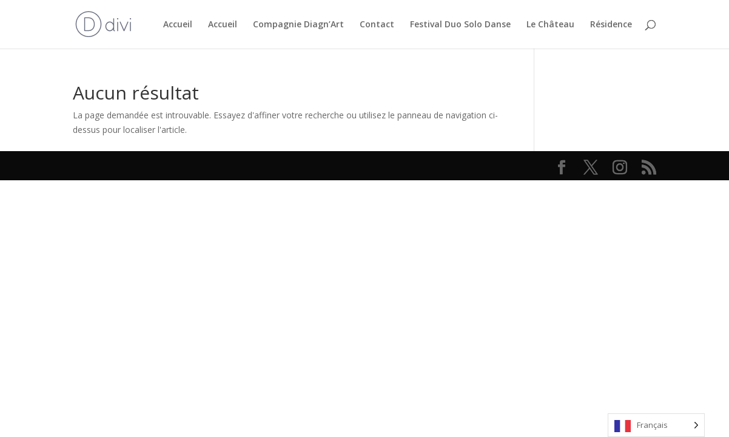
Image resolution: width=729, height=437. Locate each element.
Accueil (177, 25)
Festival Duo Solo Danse (460, 25)
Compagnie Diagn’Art (298, 25)
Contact (377, 25)
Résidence (611, 25)
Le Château (550, 25)
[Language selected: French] (656, 425)
